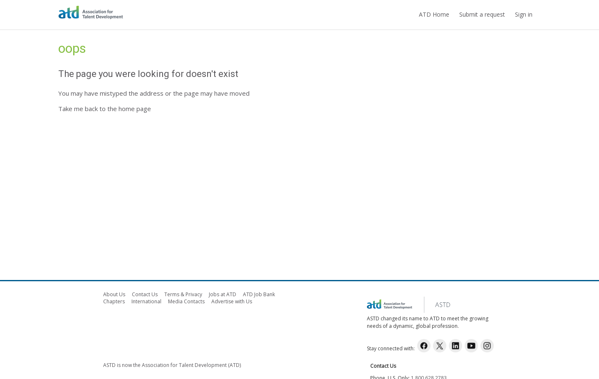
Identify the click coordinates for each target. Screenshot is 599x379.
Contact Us (145, 294)
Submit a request (482, 14)
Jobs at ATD (222, 294)
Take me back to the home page (104, 108)
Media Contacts (186, 301)
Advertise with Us (231, 301)
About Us (114, 294)
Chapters (114, 301)
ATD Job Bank (259, 294)
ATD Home (434, 14)
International (146, 301)
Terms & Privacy (183, 294)
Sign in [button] (523, 14)
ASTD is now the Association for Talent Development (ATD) (172, 365)
